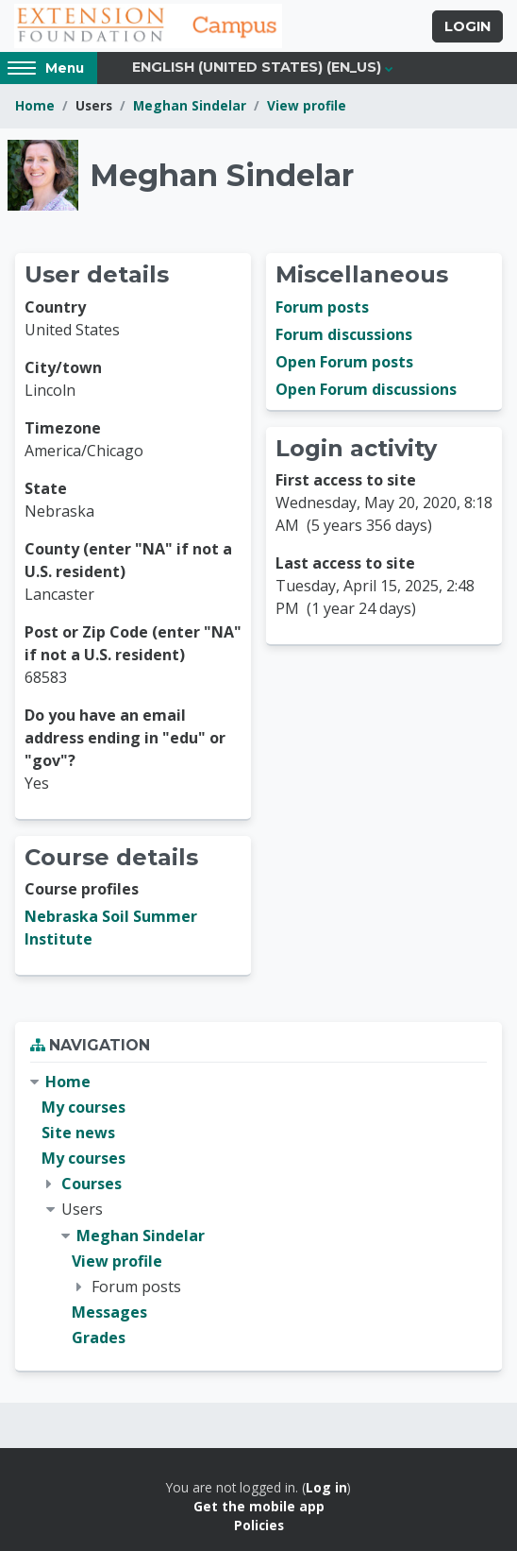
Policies (259, 1525)
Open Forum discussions (366, 389)
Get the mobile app (259, 1506)
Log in (326, 1487)
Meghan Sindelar (189, 105)
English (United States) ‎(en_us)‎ (256, 67)
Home (35, 105)
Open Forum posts (344, 361)
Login (467, 26)
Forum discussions (343, 334)
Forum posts (322, 307)
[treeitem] (258, 1210)
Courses (91, 1183)
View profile (306, 105)
